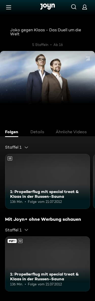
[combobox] (17, 147)
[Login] (84, 7)
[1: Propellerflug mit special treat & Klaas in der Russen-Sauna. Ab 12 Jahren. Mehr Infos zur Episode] (47, 181)
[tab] (13, 132)
